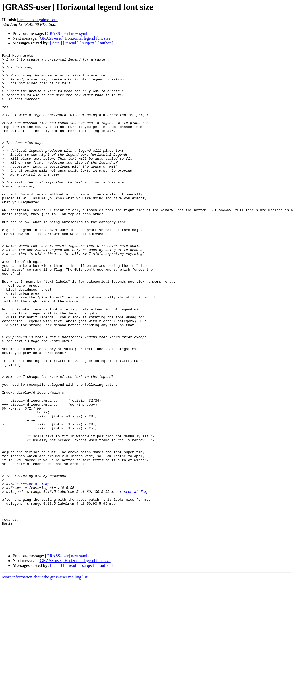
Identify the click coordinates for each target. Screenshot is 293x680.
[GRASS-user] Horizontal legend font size (75, 38)
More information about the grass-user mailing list (45, 675)
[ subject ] (88, 43)
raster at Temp (35, 570)
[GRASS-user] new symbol (68, 33)
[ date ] (56, 43)
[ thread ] (71, 43)
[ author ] (105, 43)
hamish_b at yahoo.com (37, 19)
